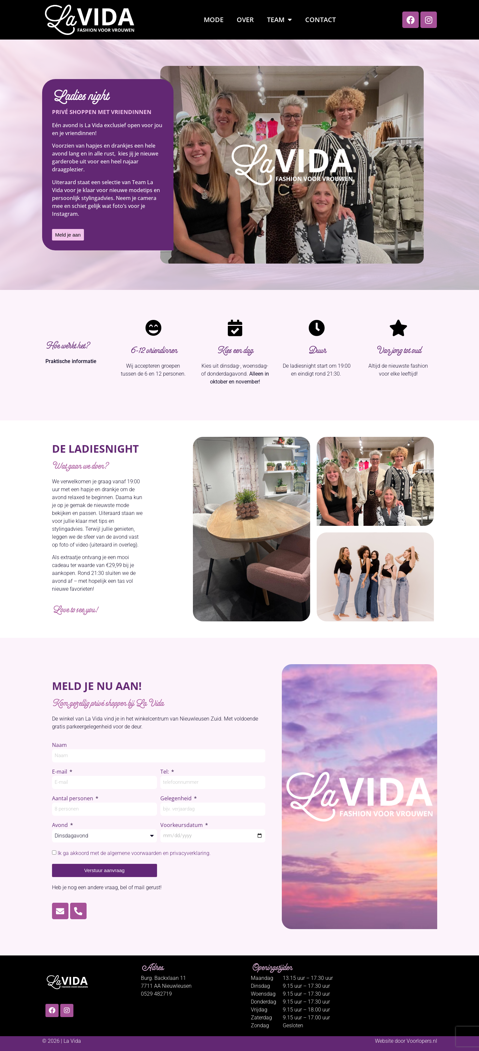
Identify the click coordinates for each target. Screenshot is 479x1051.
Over (245, 19)
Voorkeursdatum (182, 825)
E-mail (60, 772)
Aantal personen (73, 799)
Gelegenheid (176, 799)
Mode (214, 19)
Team (279, 19)
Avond (60, 825)
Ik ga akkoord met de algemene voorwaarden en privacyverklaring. (134, 853)
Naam (59, 745)
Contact (320, 19)
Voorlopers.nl (422, 1041)
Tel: (165, 772)
